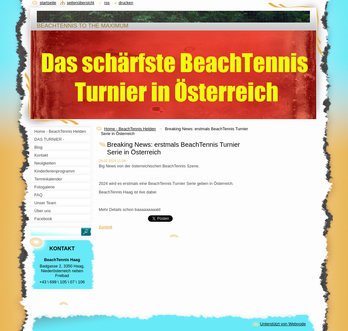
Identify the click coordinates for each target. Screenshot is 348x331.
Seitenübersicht (80, 2)
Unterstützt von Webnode (283, 323)
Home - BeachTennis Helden (130, 128)
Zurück (105, 227)
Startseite (48, 2)
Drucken (126, 2)
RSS (107, 2)
